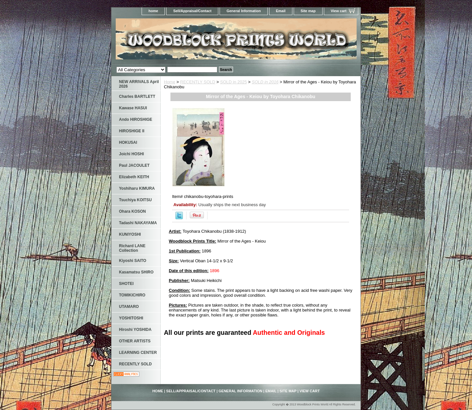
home (153, 11)
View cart (338, 11)
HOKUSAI (128, 142)
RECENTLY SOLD (197, 81)
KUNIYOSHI (130, 234)
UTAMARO (129, 306)
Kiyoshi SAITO (132, 260)
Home (169, 81)
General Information (243, 11)
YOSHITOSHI (131, 318)
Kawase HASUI (133, 108)
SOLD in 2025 (233, 81)
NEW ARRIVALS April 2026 (139, 84)
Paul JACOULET (134, 165)
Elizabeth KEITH (134, 177)
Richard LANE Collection (132, 248)
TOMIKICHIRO (132, 295)
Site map (308, 11)
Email (280, 11)
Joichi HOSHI (131, 154)
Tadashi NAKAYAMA (138, 223)
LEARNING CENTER (138, 352)
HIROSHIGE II (131, 131)
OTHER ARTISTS (134, 341)
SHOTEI (126, 283)
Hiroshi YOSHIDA (135, 329)
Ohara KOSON (132, 211)
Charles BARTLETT (137, 96)
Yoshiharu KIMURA (137, 188)
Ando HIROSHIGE (135, 119)
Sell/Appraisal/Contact (192, 11)
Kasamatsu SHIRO (136, 272)
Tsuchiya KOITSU (135, 200)
